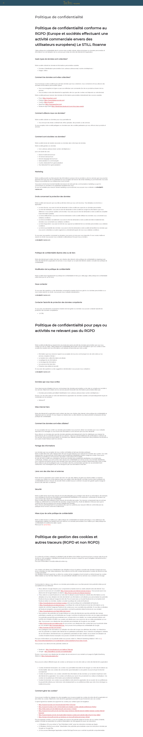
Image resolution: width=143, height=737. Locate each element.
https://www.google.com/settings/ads (51, 623)
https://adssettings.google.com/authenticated (58, 651)
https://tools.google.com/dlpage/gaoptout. (78, 593)
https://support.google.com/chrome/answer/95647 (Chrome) (57, 704)
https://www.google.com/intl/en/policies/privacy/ (76, 591)
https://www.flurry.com (49, 98)
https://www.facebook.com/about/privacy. (52, 605)
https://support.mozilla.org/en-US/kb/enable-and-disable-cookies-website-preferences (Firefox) (67, 707)
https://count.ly (48, 102)
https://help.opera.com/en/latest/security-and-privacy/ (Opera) (58, 709)
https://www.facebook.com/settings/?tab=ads (59, 649)
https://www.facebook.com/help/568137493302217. (55, 611)
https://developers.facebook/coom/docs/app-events (68, 106)
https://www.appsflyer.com (53, 104)
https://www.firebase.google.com (54, 100)
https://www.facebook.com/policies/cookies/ (53, 603)
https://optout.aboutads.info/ (49, 656)
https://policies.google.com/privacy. (50, 627)
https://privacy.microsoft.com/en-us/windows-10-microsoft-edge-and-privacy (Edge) (64, 717)
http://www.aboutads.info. (57, 625)
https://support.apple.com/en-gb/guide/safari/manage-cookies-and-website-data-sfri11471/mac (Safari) (69, 715)
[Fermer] (4, 3)
